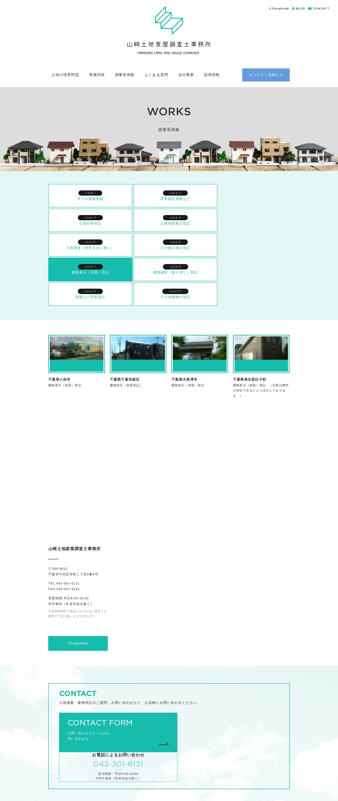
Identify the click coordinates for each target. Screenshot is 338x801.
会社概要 (186, 75)
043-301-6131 (226, 705)
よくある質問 (156, 75)
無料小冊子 (245, 787)
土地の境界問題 (65, 75)
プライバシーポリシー (273, 787)
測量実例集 (125, 75)
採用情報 (212, 75)
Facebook (279, 8)
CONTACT (318, 8)
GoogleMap (78, 618)
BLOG (299, 8)
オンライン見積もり (266, 75)
